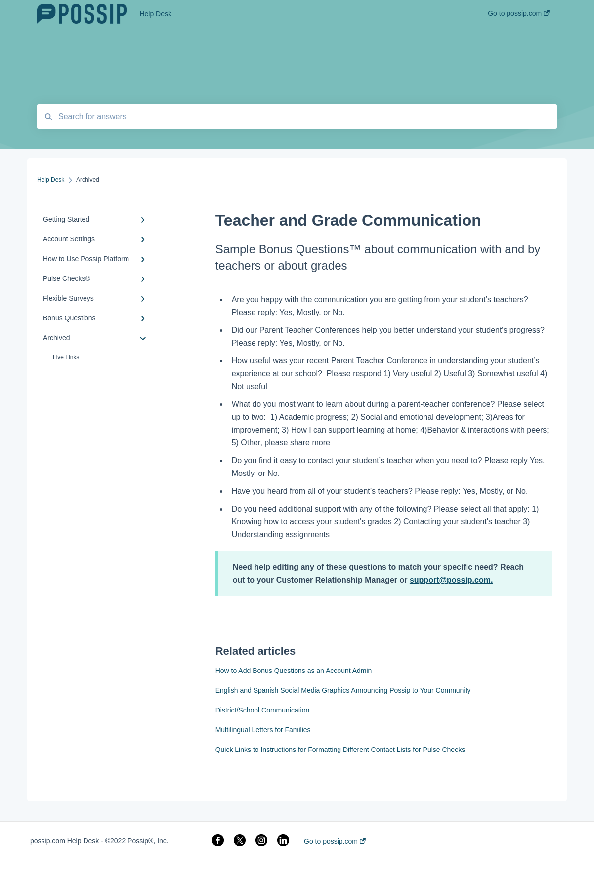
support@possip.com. (451, 580)
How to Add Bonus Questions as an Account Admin (293, 670)
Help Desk (155, 14)
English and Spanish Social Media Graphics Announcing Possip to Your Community (343, 690)
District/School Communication (262, 710)
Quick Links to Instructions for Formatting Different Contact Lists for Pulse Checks (340, 749)
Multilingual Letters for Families (263, 730)
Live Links (66, 357)
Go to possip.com (335, 841)
